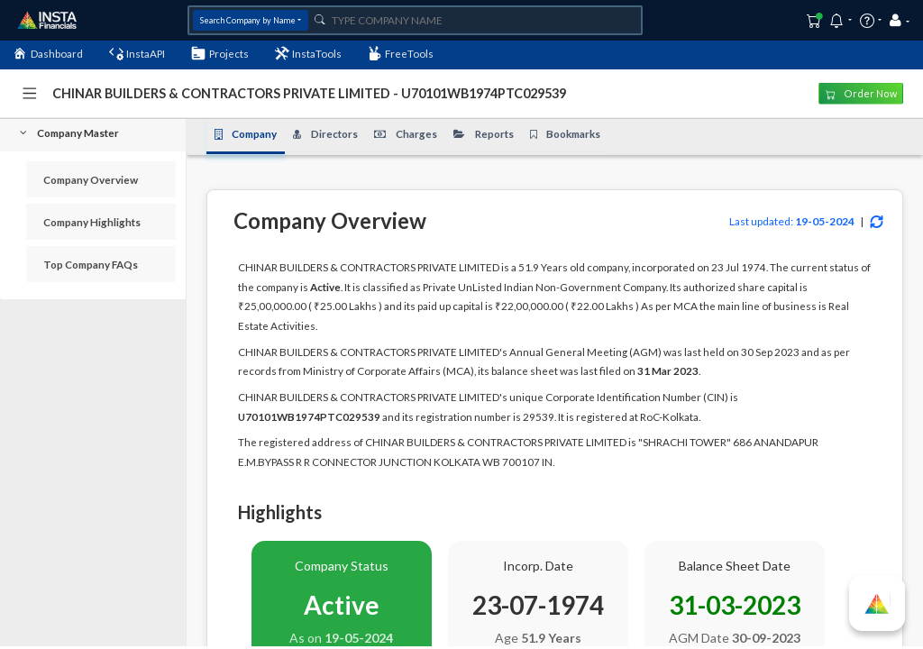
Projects (220, 53)
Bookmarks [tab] (565, 134)
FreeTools (401, 53)
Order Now (861, 93)
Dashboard (48, 53)
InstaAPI (137, 53)
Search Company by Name (248, 20)
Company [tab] (246, 134)
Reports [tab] (483, 134)
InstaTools (309, 53)
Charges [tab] (405, 134)
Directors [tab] (325, 134)
